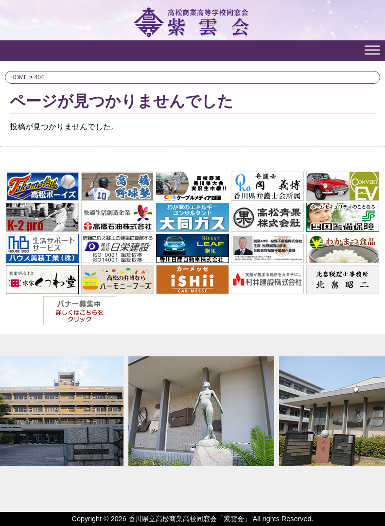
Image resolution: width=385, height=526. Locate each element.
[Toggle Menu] (372, 49)
